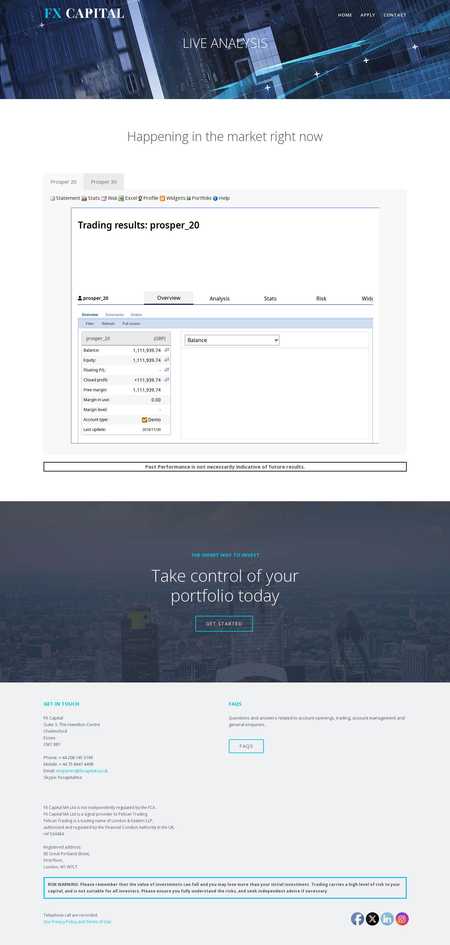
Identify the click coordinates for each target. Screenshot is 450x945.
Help (221, 197)
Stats (91, 197)
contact (395, 15)
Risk (109, 197)
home (345, 15)
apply (368, 15)
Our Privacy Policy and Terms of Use (77, 922)
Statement (65, 197)
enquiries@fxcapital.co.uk (82, 771)
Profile (148, 197)
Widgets (173, 197)
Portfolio (199, 197)
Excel (128, 197)
